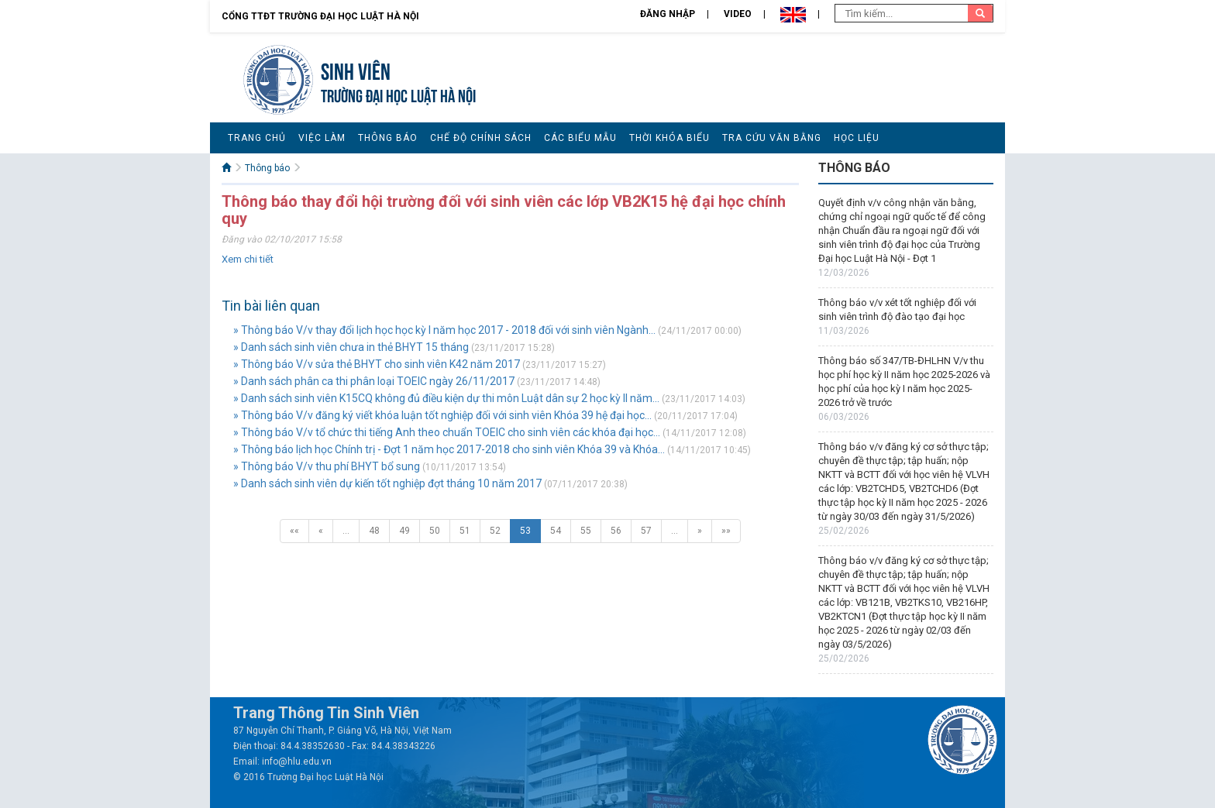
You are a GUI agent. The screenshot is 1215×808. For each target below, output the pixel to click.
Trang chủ (257, 137)
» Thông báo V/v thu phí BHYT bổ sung (326, 466)
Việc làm (322, 137)
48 (374, 530)
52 (495, 530)
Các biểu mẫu (580, 137)
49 (404, 530)
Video (738, 14)
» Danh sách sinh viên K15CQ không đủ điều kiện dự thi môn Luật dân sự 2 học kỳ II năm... (446, 398)
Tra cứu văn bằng (771, 137)
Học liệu (856, 137)
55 (585, 530)
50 (434, 530)
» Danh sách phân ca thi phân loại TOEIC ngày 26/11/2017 (374, 381)
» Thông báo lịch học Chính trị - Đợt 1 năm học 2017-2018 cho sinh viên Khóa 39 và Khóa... (449, 449)
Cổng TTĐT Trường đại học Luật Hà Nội (320, 16)
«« (294, 530)
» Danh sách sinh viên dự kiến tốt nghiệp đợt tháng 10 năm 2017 (387, 483)
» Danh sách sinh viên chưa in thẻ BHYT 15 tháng (351, 347)
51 (464, 530)
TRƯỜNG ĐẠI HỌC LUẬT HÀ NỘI (398, 94)
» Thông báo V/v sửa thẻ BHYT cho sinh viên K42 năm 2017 (376, 364)
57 (646, 530)
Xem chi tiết (248, 259)
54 (555, 530)
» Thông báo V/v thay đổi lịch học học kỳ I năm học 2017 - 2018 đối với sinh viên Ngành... (444, 330)
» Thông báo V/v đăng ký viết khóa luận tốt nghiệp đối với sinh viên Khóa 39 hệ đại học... (442, 415)
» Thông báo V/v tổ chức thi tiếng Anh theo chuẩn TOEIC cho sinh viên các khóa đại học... (446, 432)
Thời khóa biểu (669, 137)
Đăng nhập (667, 14)
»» (726, 530)
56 (616, 530)
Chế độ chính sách (481, 137)
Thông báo (388, 137)
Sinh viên (356, 69)
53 (525, 530)
